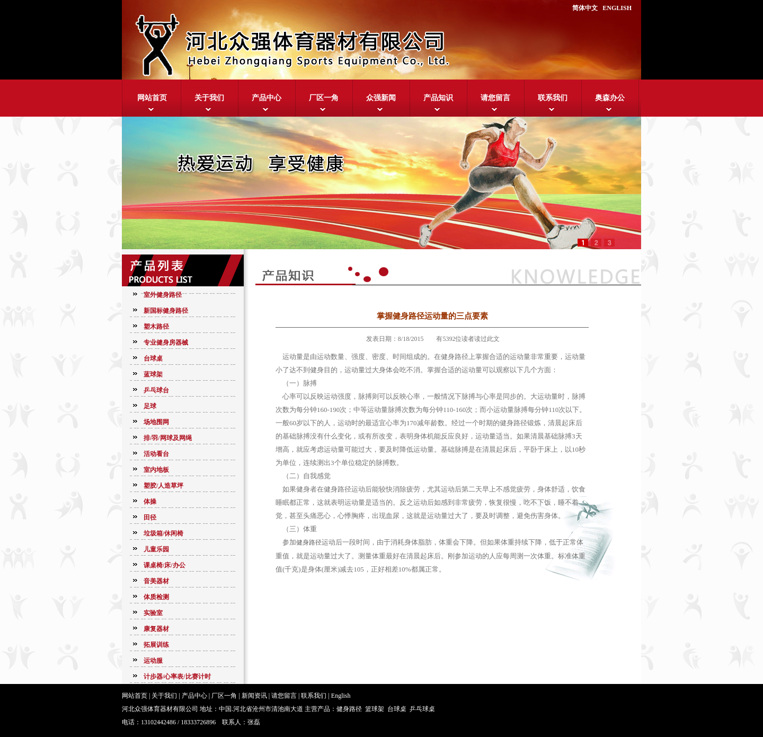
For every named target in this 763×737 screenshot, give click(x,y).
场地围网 (156, 422)
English (341, 695)
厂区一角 (324, 98)
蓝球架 (153, 374)
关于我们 (209, 98)
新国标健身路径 (166, 310)
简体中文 (585, 8)
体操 (150, 501)
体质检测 (156, 597)
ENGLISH (617, 8)
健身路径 (309, 542)
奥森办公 (610, 98)
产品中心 (266, 98)
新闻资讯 (254, 695)
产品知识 (438, 98)
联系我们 (552, 98)
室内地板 (156, 469)
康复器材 (156, 629)
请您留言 (495, 98)
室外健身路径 (163, 295)
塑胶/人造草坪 (163, 485)
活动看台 (156, 454)
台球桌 (153, 358)
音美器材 (156, 581)
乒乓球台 (156, 390)
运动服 (153, 660)
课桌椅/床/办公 (164, 565)
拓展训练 (156, 644)
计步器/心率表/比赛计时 (177, 676)
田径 (150, 517)
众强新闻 (381, 98)
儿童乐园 (156, 549)
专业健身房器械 (166, 342)
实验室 (153, 613)
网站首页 (152, 98)
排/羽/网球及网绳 (168, 438)
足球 (150, 406)
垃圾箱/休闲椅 (163, 533)
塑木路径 (156, 326)
